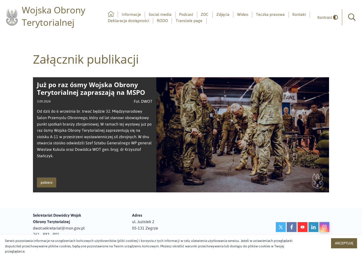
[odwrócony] (325, 17)
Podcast (186, 14)
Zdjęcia (222, 14)
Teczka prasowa (270, 14)
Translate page (189, 20)
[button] (352, 17)
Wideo (242, 14)
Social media (160, 14)
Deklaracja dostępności (128, 20)
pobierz (47, 182)
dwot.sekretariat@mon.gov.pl (59, 228)
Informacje (131, 14)
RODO (162, 20)
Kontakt (299, 14)
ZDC (204, 14)
